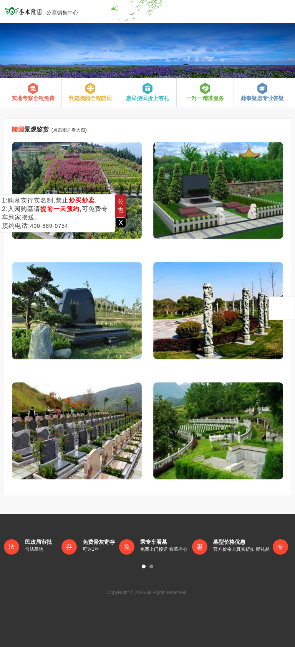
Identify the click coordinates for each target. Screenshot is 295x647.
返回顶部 (282, 308)
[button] (144, 566)
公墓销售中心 (41, 11)
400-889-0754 (49, 226)
